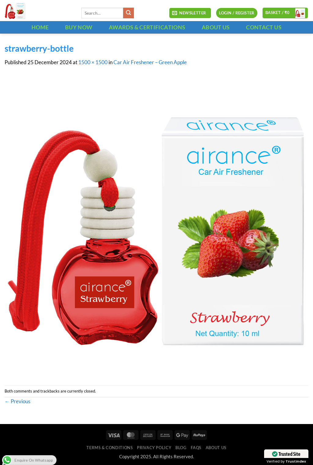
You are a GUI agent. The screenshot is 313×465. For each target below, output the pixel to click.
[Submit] (128, 13)
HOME (40, 27)
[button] (190, 13)
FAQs (196, 447)
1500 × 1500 (93, 62)
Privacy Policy (154, 447)
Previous (17, 401)
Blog (181, 447)
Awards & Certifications (147, 27)
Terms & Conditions (110, 447)
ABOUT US (216, 27)
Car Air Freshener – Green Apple (150, 62)
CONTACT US (264, 27)
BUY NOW (79, 27)
